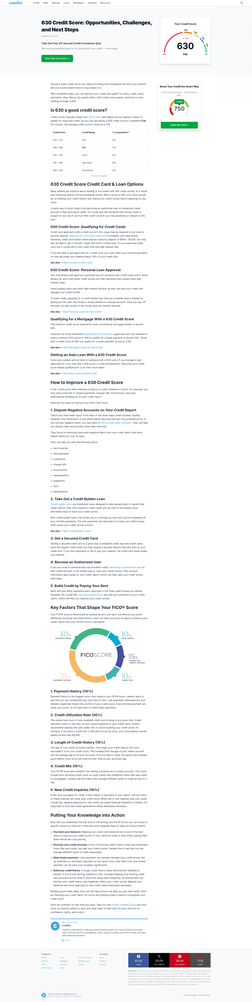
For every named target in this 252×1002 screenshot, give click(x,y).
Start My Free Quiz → (57, 58)
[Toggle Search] (242, 3)
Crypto (81, 964)
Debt (43, 964)
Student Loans (84, 961)
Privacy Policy (205, 995)
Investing (63, 964)
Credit (43, 957)
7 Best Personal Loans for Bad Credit (81, 311)
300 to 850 (94, 117)
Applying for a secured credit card (87, 235)
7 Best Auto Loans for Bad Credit (79, 373)
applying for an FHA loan (99, 334)
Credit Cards (46, 968)
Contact (102, 961)
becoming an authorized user (125, 567)
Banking (44, 961)
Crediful (66, 925)
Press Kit (102, 964)
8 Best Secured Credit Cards (76, 262)
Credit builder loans (61, 504)
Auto (61, 957)
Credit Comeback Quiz (124, 904)
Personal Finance (85, 957)
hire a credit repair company (116, 422)
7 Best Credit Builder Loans (76, 531)
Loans (62, 968)
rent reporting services (90, 594)
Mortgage (63, 961)
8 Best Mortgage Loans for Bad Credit (82, 347)
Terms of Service (190, 995)
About (101, 957)
